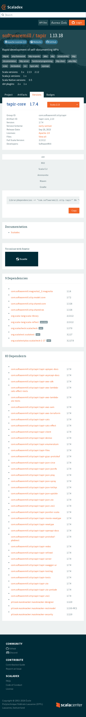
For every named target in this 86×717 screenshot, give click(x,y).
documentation (9, 61)
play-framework (18, 56)
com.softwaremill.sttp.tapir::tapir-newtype (32, 524)
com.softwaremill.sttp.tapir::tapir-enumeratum (35, 444)
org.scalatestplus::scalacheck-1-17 (28, 340)
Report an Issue (14, 668)
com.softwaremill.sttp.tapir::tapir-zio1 (30, 595)
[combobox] (63, 104)
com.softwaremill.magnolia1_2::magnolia (32, 291)
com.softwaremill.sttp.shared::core (28, 303)
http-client (60, 61)
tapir (41, 35)
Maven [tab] (43, 181)
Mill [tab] (43, 162)
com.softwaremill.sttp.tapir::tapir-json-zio (32, 499)
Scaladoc (15, 232)
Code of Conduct (14, 684)
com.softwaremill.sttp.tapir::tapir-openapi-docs (35, 530)
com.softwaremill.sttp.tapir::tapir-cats (30, 419)
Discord (11, 652)
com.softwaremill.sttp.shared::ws (27, 309)
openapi (45, 66)
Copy (74, 210)
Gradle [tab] (43, 186)
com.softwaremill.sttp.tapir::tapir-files (30, 450)
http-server (24, 61)
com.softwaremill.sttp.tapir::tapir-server (31, 558)
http (73, 56)
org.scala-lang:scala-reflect (25, 322)
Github (11, 648)
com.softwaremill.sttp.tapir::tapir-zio (29, 583)
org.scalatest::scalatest (23, 334)
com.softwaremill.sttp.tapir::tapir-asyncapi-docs (35, 375)
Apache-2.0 (44, 133)
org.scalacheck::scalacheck (24, 328)
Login (77, 22)
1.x (24, 76)
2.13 (29, 72)
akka (45, 56)
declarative (15, 66)
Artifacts (22, 94)
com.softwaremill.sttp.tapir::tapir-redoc (31, 546)
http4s (5, 56)
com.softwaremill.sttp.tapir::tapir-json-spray (33, 481)
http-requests (34, 56)
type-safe (34, 66)
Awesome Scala (59, 22)
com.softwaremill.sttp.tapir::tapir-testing (32, 571)
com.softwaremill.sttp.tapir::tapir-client (31, 431)
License (9, 688)
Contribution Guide (15, 664)
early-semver (45, 125)
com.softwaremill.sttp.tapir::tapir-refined (32, 552)
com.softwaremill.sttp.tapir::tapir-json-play (33, 474)
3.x (22, 72)
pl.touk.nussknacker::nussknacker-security (32, 614)
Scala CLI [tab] (43, 168)
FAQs (8, 680)
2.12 (37, 72)
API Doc (43, 22)
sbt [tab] (43, 156)
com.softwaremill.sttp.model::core (28, 297)
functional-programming (42, 61)
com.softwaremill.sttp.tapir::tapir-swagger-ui (33, 565)
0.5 (30, 80)
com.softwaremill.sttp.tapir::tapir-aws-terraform (35, 413)
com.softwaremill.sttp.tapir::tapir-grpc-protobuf (35, 456)
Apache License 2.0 (15, 41)
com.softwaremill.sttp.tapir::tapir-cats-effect (33, 425)
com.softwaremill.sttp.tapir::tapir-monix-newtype (36, 518)
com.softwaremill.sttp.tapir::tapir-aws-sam (32, 407)
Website (36, 41)
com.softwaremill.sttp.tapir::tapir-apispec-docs (34, 369)
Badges (50, 94)
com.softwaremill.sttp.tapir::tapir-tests (31, 577)
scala (5, 66)
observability (63, 56)
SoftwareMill (45, 143)
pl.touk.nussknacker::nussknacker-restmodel (33, 608)
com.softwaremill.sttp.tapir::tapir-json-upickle (34, 493)
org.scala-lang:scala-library (24, 315)
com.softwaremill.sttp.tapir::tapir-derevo (31, 437)
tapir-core (16, 104)
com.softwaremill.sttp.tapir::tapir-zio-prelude (34, 589)
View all (42, 136)
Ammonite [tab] (43, 175)
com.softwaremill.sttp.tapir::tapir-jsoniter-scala (35, 512)
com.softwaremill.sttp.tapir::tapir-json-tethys (34, 487)
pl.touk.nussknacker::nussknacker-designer (32, 601)
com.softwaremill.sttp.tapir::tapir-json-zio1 (33, 505)
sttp (52, 56)
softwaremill (16, 35)
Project (9, 94)
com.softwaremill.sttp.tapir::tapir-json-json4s (34, 468)
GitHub (51, 41)
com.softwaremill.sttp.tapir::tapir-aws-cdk (32, 381)
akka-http (72, 61)
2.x (19, 84)
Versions (36, 94)
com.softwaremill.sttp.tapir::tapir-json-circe (33, 462)
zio (25, 66)
